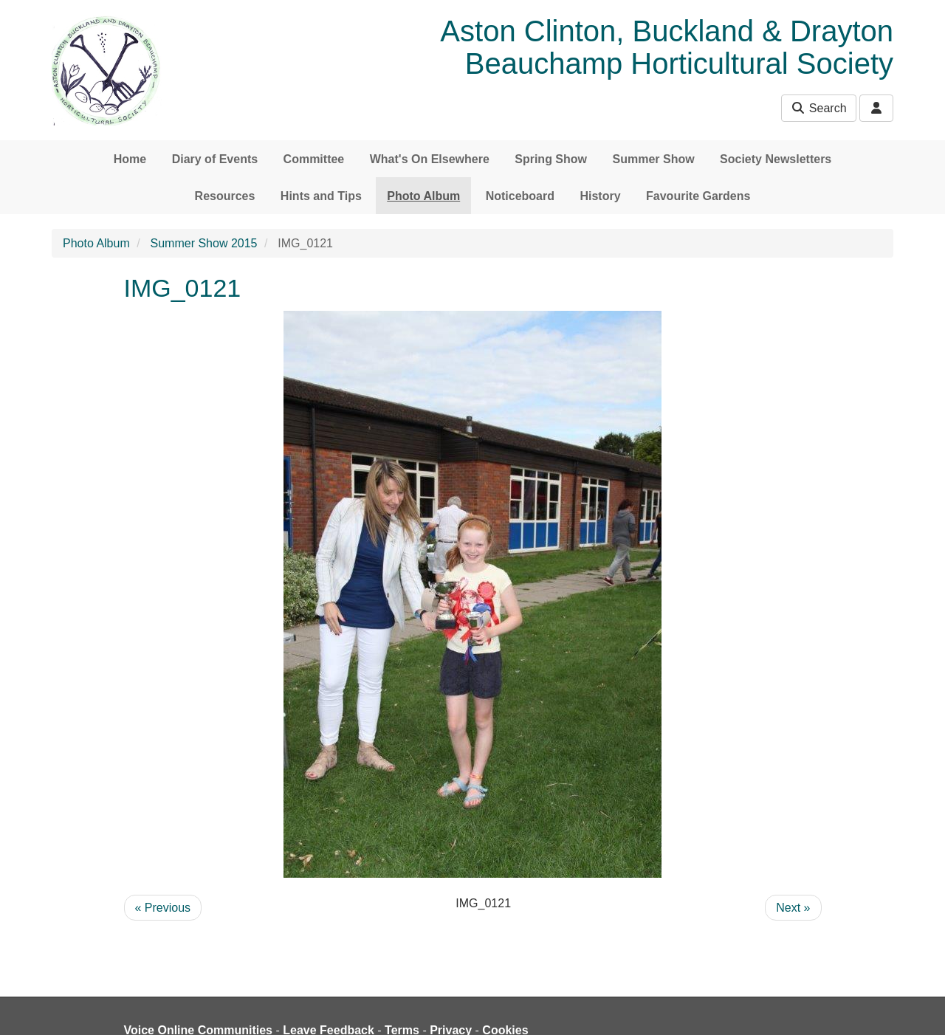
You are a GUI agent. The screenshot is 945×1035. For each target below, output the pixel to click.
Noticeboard (520, 196)
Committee (314, 159)
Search (818, 108)
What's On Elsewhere (429, 159)
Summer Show (653, 159)
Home (130, 159)
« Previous (163, 907)
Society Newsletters (775, 159)
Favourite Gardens (698, 196)
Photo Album (423, 196)
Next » (793, 907)
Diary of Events (215, 159)
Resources (225, 196)
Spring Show (551, 159)
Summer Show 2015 (204, 243)
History (600, 196)
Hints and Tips (321, 196)
